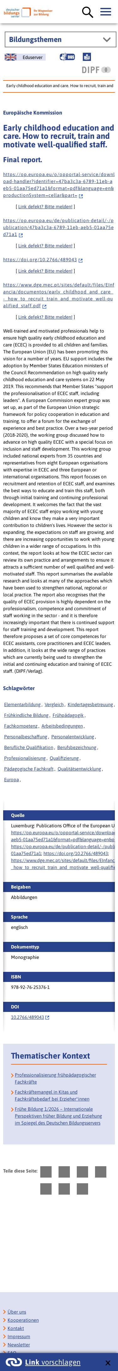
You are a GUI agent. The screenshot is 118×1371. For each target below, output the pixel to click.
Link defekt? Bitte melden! (45, 206)
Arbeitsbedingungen (62, 726)
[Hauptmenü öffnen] (106, 12)
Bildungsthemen (35, 39)
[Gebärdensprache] (67, 57)
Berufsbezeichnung (76, 747)
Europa (11, 779)
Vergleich (54, 704)
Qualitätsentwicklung (79, 768)
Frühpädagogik (68, 715)
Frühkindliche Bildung (26, 715)
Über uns (17, 1312)
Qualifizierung (64, 758)
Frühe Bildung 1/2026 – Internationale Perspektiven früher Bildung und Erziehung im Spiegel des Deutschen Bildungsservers (58, 1116)
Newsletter (19, 1344)
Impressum (19, 1336)
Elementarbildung (22, 704)
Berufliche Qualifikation (28, 747)
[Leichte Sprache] (86, 57)
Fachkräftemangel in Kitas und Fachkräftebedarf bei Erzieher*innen (52, 1095)
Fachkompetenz (20, 726)
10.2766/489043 (27, 1017)
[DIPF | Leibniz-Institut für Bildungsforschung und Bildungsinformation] (96, 69)
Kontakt (16, 1328)
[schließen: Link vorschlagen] (108, 1363)
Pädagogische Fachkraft (28, 768)
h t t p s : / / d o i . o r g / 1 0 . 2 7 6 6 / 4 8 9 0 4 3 (43, 259)
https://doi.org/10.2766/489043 (75, 853)
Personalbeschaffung (25, 736)
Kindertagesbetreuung (90, 704)
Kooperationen (23, 1320)
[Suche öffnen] (88, 13)
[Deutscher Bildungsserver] (28, 12)
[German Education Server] (25, 57)
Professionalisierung (25, 758)
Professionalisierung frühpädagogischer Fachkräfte (55, 1078)
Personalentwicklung (72, 736)
